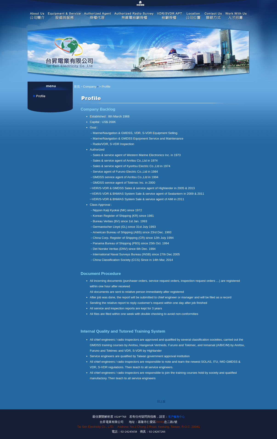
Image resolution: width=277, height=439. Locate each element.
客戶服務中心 (176, 416)
